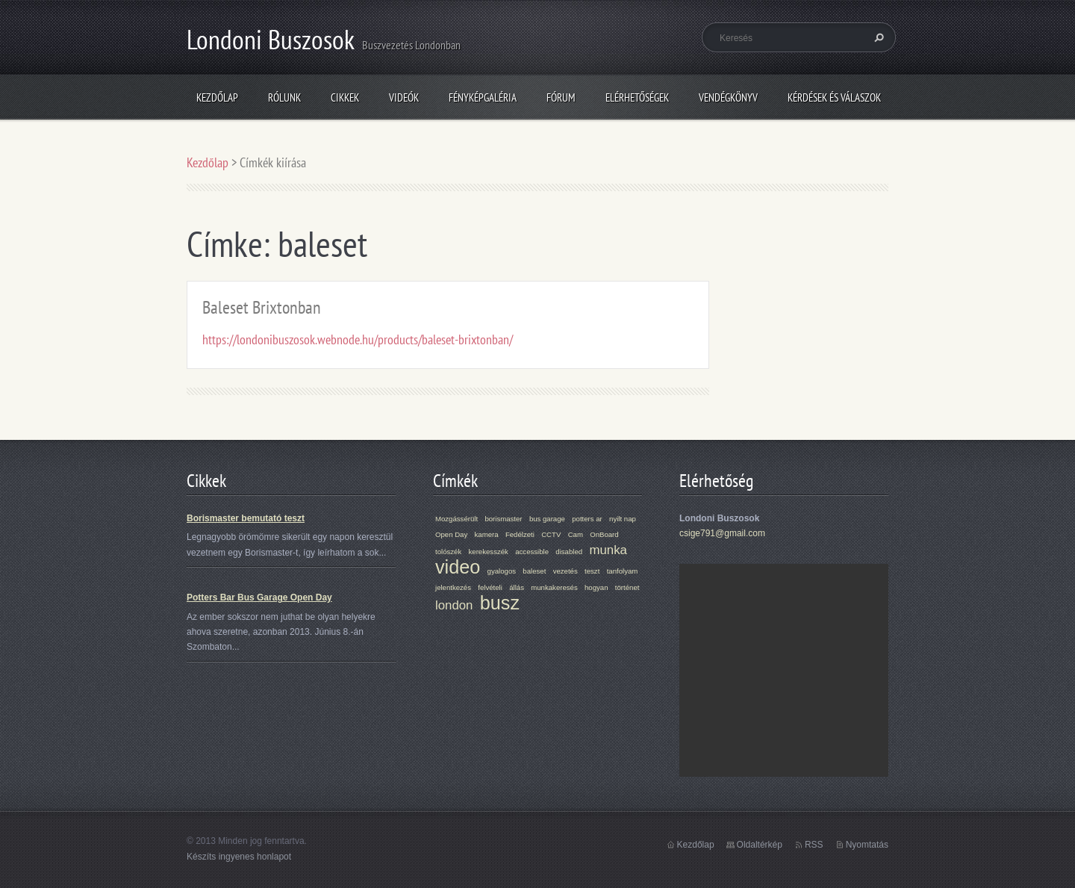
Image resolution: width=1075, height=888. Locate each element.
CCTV (551, 534)
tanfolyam (622, 571)
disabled (568, 551)
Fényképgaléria (483, 97)
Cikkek (345, 97)
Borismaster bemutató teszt (246, 518)
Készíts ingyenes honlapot (239, 856)
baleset (534, 571)
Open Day (451, 534)
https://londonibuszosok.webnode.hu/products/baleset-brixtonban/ (357, 339)
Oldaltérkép (759, 844)
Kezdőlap (217, 97)
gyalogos (501, 571)
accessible (532, 551)
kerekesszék (488, 551)
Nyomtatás (867, 844)
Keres (877, 37)
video (457, 566)
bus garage (547, 519)
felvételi (490, 587)
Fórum (561, 97)
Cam (575, 534)
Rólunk (284, 97)
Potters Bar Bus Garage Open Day (259, 597)
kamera (487, 534)
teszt (592, 571)
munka (607, 550)
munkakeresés (554, 587)
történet (627, 587)
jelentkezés (453, 587)
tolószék (448, 551)
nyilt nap (622, 519)
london (454, 605)
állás (516, 587)
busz (500, 602)
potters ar (587, 519)
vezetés (565, 571)
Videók (404, 97)
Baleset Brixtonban (261, 307)
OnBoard (604, 534)
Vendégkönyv (728, 97)
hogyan (596, 587)
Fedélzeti (520, 534)
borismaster (503, 519)
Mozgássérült (456, 519)
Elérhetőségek (637, 97)
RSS (814, 844)
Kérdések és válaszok (834, 97)
